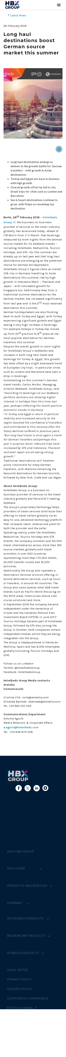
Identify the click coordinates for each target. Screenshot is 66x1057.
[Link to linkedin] (36, 788)
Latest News (16, 15)
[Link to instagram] (45, 788)
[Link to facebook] (18, 788)
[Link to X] (27, 788)
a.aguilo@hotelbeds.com (21, 727)
